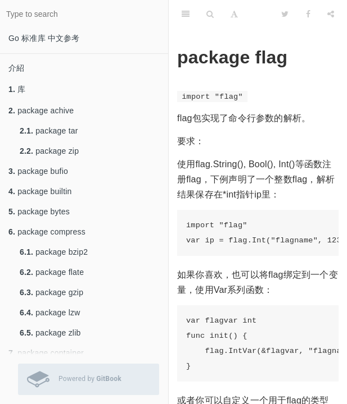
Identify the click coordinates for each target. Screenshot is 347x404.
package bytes (39, 211)
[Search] (210, 14)
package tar (49, 130)
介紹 (16, 67)
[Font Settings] (234, 14)
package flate (52, 272)
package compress (46, 231)
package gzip (51, 292)
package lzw (50, 312)
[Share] (331, 14)
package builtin (40, 191)
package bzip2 (54, 251)
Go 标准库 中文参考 (44, 38)
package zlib (50, 332)
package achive (41, 110)
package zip (49, 150)
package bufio (38, 171)
